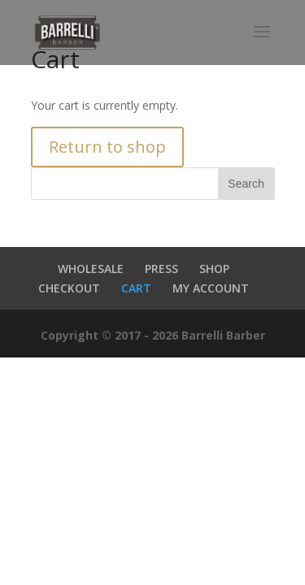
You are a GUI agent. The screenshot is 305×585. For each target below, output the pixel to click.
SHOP (214, 268)
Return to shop (107, 147)
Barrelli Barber (223, 335)
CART (136, 288)
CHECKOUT (69, 288)
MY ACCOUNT (210, 288)
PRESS (161, 268)
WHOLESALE (91, 268)
